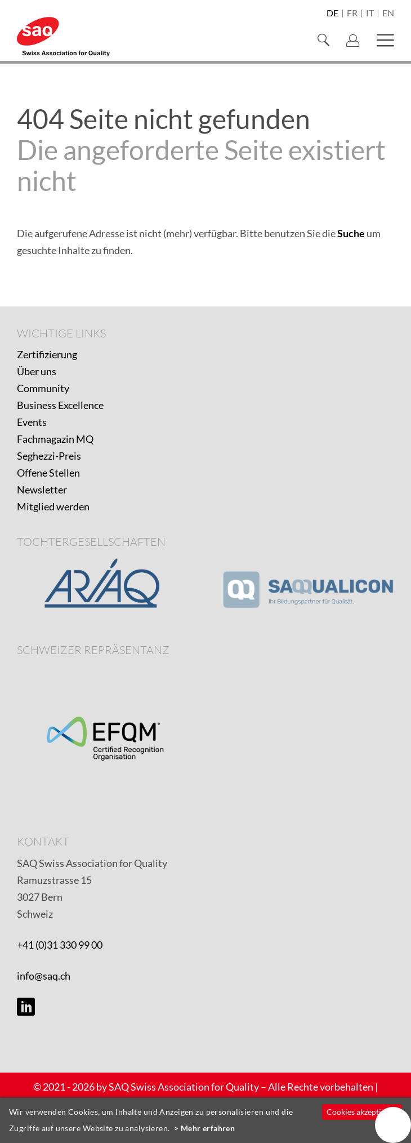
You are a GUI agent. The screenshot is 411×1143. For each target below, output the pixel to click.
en (388, 13)
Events (32, 422)
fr (352, 13)
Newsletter (42, 489)
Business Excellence (60, 405)
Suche (351, 233)
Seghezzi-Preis (49, 456)
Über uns (36, 371)
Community (43, 388)
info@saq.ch (43, 975)
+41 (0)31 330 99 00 (59, 945)
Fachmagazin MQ (55, 439)
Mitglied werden (53, 506)
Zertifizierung (47, 354)
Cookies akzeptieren (362, 1112)
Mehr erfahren (208, 1128)
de (332, 13)
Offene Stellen (48, 472)
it (370, 13)
